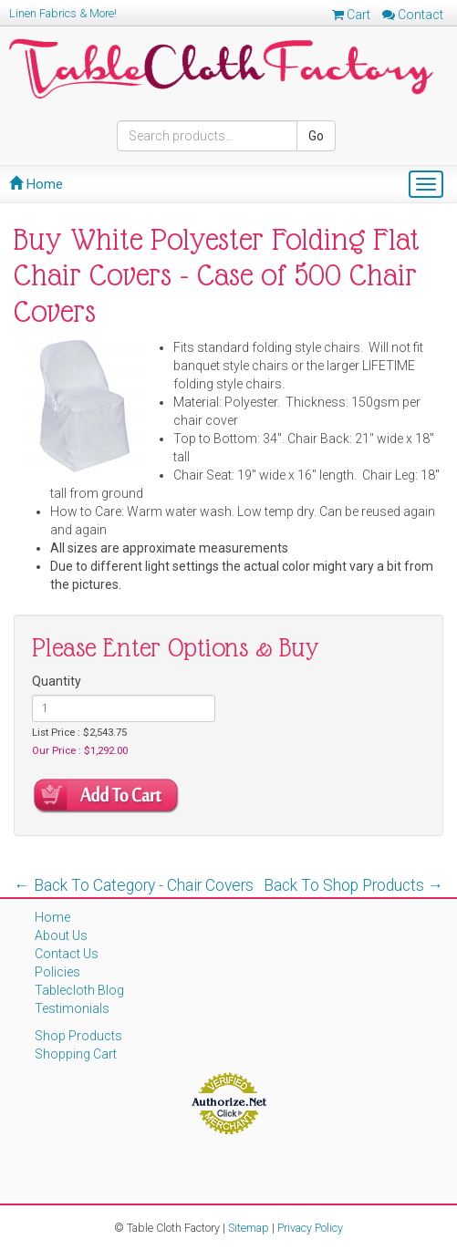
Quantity (56, 681)
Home (36, 184)
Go (316, 136)
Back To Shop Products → (354, 885)
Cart (351, 14)
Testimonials (72, 1008)
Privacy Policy (310, 1228)
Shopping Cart (76, 1054)
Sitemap (248, 1228)
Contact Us (67, 953)
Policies (57, 972)
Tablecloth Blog (79, 990)
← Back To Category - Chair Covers (134, 885)
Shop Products (78, 1035)
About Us (61, 935)
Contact (412, 14)
